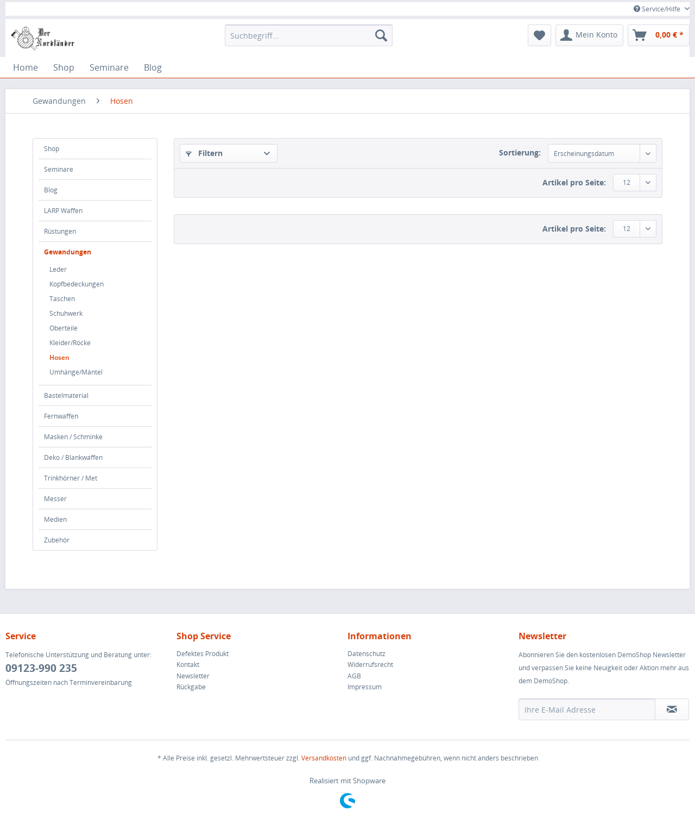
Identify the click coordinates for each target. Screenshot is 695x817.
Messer (55, 498)
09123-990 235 (41, 668)
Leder (58, 269)
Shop (51, 148)
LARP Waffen (63, 210)
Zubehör (57, 540)
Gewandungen (67, 252)
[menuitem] (309, 35)
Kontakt (187, 664)
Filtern (204, 153)
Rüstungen (60, 231)
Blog (51, 190)
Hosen (59, 357)
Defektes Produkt (202, 653)
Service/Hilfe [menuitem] (658, 9)
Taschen (62, 298)
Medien (55, 519)
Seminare (58, 169)
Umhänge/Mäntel (76, 372)
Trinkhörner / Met (70, 478)
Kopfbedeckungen (76, 284)
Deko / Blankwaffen (73, 457)
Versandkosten (323, 758)
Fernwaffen (61, 416)
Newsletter (193, 676)
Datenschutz (367, 653)
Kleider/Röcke (70, 342)
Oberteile (63, 328)
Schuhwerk (66, 313)
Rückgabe (191, 686)
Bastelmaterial (66, 395)
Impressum (365, 686)
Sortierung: (520, 152)
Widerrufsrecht (370, 664)
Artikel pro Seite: (574, 182)
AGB (354, 676)
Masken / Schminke (73, 436)
